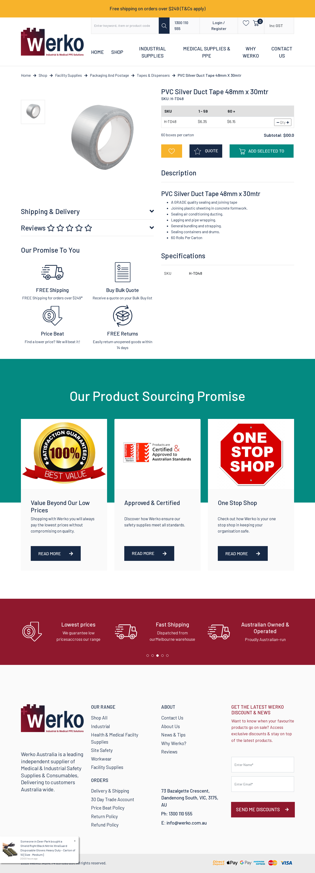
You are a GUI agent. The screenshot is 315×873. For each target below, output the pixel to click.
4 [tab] (163, 656)
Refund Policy (105, 824)
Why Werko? (173, 743)
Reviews (56, 228)
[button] (244, 22)
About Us (170, 726)
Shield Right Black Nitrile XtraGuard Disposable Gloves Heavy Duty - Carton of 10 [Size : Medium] (47, 850)
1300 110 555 (181, 25)
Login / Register (218, 25)
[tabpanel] (64, 632)
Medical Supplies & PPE (206, 52)
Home (97, 52)
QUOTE (206, 151)
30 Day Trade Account (112, 799)
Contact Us (281, 52)
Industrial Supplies (152, 52)
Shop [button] (117, 52)
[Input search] (125, 25)
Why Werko (251, 52)
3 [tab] (158, 656)
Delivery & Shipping (110, 791)
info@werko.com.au (187, 823)
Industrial (100, 726)
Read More (55, 553)
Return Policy (104, 816)
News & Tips (173, 734)
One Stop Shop (237, 502)
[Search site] (164, 25)
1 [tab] (148, 656)
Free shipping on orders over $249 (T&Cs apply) (157, 8)
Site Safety (102, 750)
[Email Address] (262, 784)
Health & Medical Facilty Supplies (114, 738)
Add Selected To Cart (261, 153)
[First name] (262, 764)
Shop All (99, 717)
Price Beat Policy (108, 808)
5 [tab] (168, 656)
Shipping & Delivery (50, 211)
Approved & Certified (152, 502)
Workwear (101, 759)
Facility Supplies (107, 767)
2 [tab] (153, 656)
